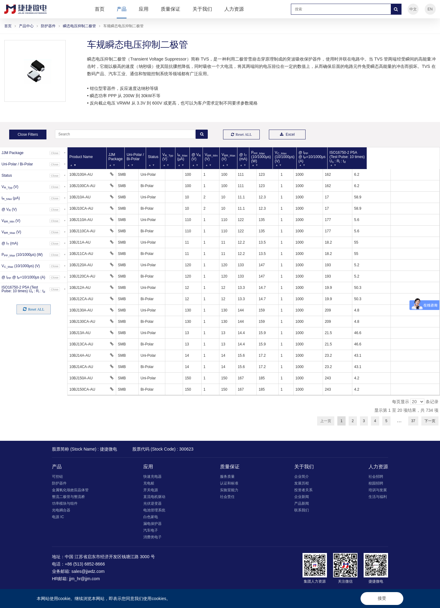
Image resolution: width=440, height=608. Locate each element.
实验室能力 (229, 490)
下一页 (429, 421)
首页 (100, 9)
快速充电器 (152, 476)
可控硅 (57, 476)
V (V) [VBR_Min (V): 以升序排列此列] (248, 157)
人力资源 (234, 9)
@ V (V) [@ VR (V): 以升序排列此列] (229, 157)
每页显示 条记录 (415, 402)
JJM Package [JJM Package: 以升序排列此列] (124, 157)
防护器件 (48, 26)
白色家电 (150, 517)
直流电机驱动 (154, 497)
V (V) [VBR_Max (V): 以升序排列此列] (269, 157)
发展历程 (301, 483)
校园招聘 (376, 483)
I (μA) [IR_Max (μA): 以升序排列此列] (213, 157)
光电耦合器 (61, 510)
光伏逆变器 (152, 503)
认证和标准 (229, 483)
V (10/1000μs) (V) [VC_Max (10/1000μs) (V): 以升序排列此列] (337, 156)
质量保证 (170, 9)
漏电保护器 (152, 523)
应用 (143, 9)
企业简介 (301, 476)
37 (413, 421)
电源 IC (58, 517)
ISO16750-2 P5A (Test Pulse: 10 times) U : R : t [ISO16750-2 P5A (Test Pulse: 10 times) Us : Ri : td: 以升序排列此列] (411, 157)
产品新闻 (301, 503)
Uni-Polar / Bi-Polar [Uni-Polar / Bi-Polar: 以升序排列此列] (154, 157)
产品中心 (26, 26)
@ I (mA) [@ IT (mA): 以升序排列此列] (288, 157)
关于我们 (202, 9)
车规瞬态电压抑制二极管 (123, 26)
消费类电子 (152, 537)
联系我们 (301, 510)
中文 (413, 9)
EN (430, 9)
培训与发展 (378, 490)
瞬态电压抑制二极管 (79, 26)
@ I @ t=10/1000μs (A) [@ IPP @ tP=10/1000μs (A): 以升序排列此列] (369, 156)
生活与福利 (378, 497)
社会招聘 (376, 476)
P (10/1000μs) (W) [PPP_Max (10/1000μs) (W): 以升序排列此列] (308, 156)
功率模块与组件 (65, 503)
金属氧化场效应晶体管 (70, 490)
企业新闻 (301, 497)
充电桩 (148, 483)
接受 (382, 598)
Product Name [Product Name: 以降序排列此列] (81, 157)
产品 (122, 9)
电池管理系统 (154, 510)
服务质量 (227, 476)
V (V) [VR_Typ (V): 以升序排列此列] (194, 157)
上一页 (325, 421)
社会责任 (227, 497)
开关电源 (150, 490)
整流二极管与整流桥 (68, 497)
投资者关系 (303, 490)
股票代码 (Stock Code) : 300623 (162, 449)
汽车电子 (150, 530)
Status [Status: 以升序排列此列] (177, 157)
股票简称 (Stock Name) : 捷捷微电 (84, 449)
